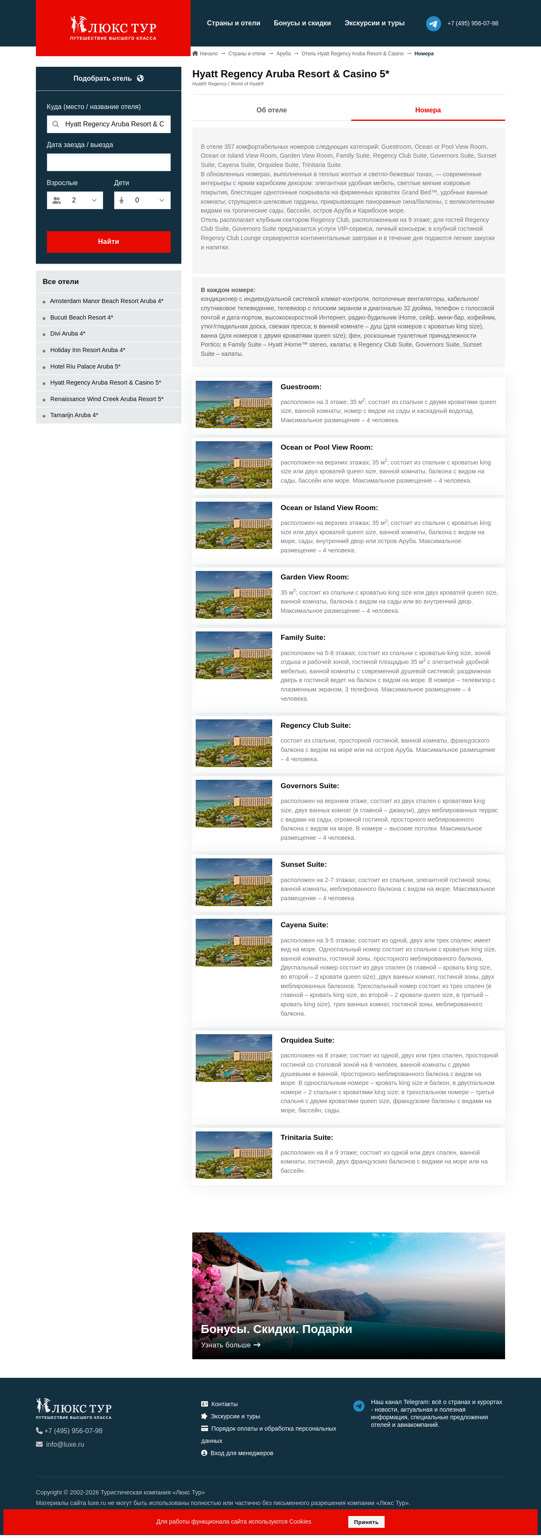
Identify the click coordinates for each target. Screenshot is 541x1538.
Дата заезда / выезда (80, 143)
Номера (428, 109)
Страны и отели (225, 22)
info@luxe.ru (60, 1447)
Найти (108, 240)
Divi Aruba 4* (64, 332)
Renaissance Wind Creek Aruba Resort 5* (103, 397)
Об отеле (272, 109)
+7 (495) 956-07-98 (69, 1434)
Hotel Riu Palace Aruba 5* (81, 365)
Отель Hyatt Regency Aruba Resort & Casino (352, 52)
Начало (209, 52)
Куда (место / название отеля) (94, 105)
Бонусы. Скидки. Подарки (276, 1332)
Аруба (283, 52)
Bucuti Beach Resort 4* (78, 316)
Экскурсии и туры (367, 22)
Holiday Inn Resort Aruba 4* (84, 348)
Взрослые (62, 181)
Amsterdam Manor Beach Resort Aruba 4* (103, 300)
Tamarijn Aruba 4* (70, 414)
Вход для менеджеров (237, 1456)
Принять (366, 1522)
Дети (121, 181)
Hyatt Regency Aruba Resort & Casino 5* (102, 381)
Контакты (219, 1407)
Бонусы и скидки (294, 22)
